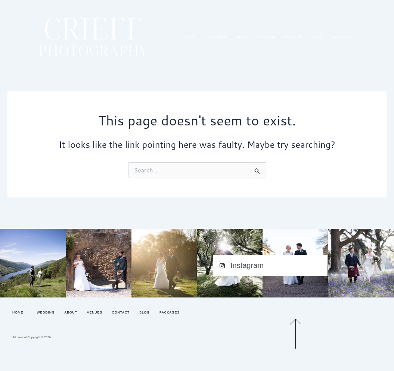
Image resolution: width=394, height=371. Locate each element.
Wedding (218, 37)
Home (191, 37)
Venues (266, 37)
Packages (342, 37)
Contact (293, 37)
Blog (316, 37)
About (243, 37)
